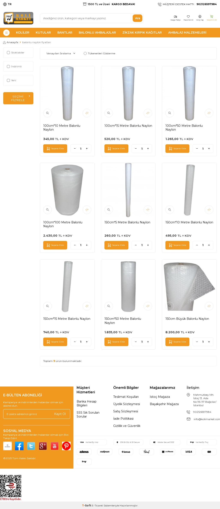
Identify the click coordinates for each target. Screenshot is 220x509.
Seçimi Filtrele (20, 98)
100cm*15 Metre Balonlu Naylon (128, 126)
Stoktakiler (15, 52)
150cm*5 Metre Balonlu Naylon (127, 222)
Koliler (22, 32)
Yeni (11, 80)
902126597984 (202, 411)
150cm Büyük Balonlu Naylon (187, 319)
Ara (137, 18)
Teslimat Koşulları (126, 397)
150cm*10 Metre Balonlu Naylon (189, 222)
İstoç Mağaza (160, 397)
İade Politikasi (123, 418)
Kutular (43, 32)
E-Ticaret (97, 505)
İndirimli (14, 66)
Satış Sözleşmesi (125, 411)
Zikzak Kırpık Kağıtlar (142, 32)
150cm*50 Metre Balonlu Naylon (122, 321)
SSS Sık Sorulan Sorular (88, 414)
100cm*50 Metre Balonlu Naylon (184, 127)
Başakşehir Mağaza (164, 404)
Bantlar (64, 32)
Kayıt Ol (60, 414)
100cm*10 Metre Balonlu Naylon (61, 127)
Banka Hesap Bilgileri (87, 403)
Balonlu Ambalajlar (97, 32)
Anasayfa (10, 42)
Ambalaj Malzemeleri (187, 32)
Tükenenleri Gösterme (99, 53)
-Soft (87, 505)
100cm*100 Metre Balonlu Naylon (62, 224)
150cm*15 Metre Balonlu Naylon (66, 319)
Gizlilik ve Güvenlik (126, 426)
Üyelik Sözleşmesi (126, 404)
